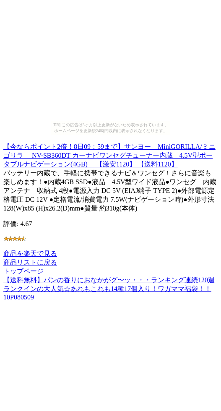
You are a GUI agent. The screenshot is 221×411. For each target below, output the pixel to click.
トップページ (23, 271)
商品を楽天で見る (30, 253)
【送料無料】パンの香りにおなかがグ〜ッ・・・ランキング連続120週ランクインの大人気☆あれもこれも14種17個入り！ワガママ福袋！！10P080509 (109, 288)
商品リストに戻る (30, 262)
